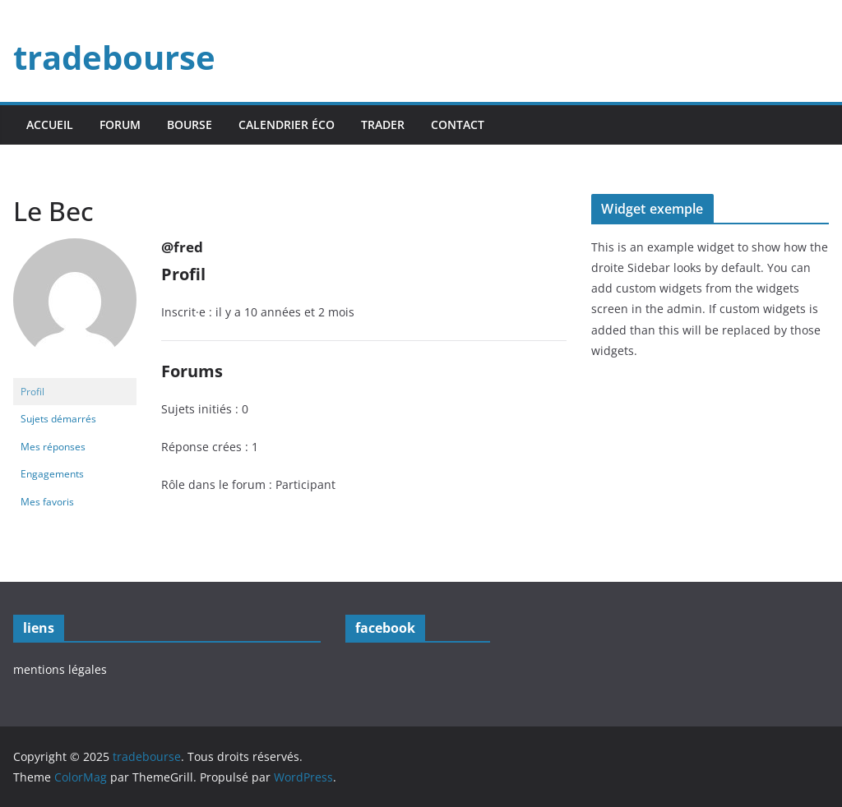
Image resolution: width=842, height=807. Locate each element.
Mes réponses (53, 447)
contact (457, 124)
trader (383, 124)
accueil (49, 124)
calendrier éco (286, 124)
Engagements (52, 474)
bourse (189, 124)
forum (120, 124)
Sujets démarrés (58, 419)
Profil (32, 392)
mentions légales (60, 669)
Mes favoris (47, 502)
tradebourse (114, 57)
